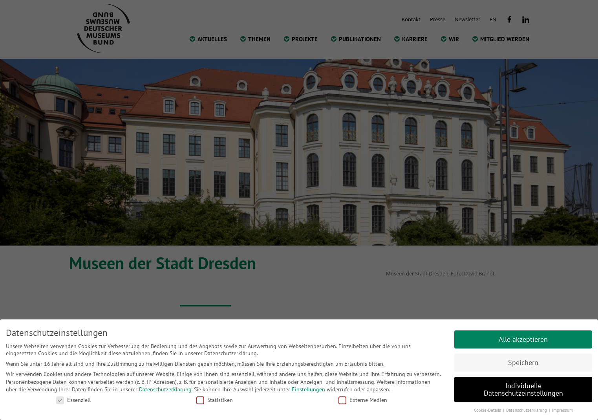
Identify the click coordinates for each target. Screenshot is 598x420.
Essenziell (73, 399)
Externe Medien (362, 399)
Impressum (562, 410)
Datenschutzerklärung (165, 389)
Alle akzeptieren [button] (523, 339)
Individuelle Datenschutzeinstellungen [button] (523, 389)
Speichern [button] (523, 362)
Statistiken (214, 399)
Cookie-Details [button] (488, 410)
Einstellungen (308, 389)
